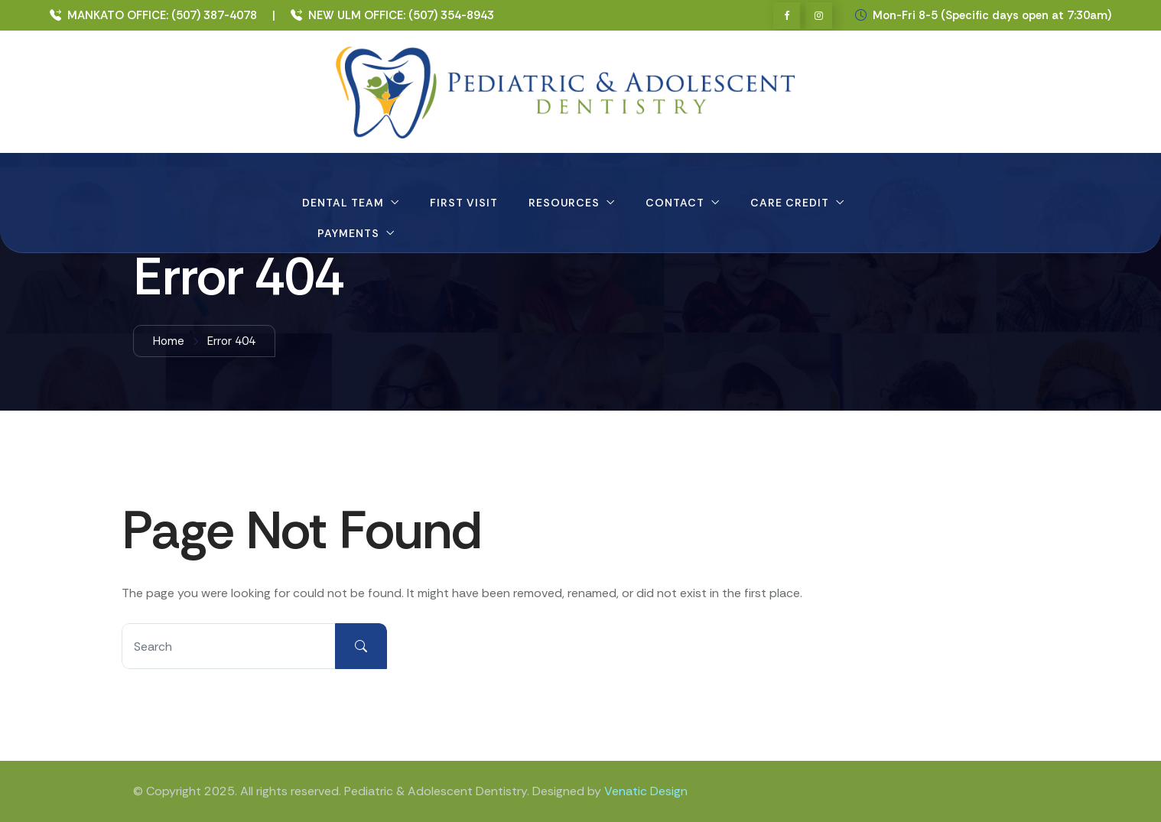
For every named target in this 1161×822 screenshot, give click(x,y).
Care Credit (789, 203)
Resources (564, 203)
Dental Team (343, 203)
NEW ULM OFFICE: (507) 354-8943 (392, 15)
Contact (675, 203)
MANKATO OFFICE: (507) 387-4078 (153, 15)
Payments (348, 233)
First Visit (464, 203)
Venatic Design (646, 791)
